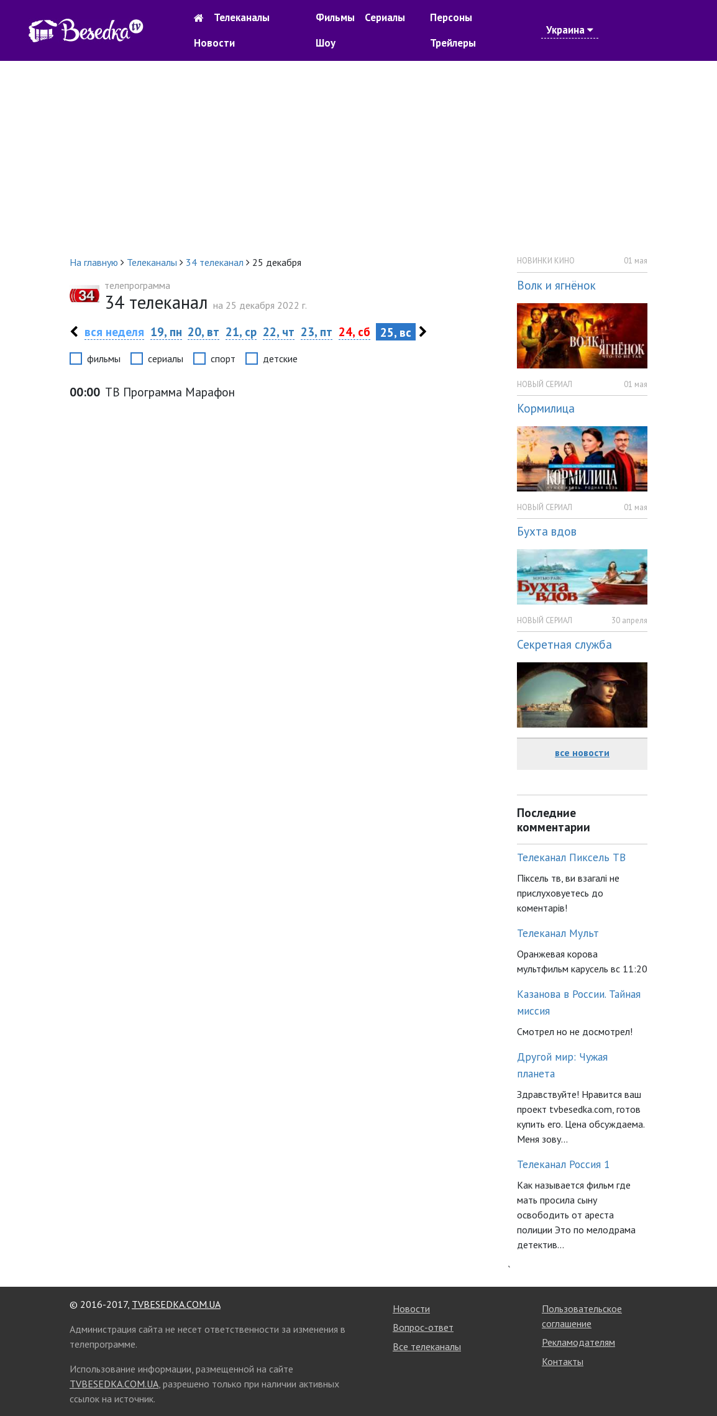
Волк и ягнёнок (556, 285)
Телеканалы (242, 17)
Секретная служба (564, 644)
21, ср (241, 331)
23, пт (316, 331)
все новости (582, 752)
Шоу (326, 43)
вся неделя (114, 331)
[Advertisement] (358, 158)
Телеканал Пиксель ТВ (571, 857)
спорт (223, 358)
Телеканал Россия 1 (563, 1164)
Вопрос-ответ (423, 1327)
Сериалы (385, 17)
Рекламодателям (578, 1342)
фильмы (104, 358)
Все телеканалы (427, 1346)
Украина (569, 30)
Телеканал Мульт (558, 933)
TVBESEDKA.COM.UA (176, 1304)
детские (280, 358)
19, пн (166, 331)
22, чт (279, 331)
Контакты (562, 1361)
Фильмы (335, 17)
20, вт (203, 331)
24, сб (354, 331)
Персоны (451, 17)
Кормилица (546, 408)
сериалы (165, 358)
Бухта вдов (547, 531)
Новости (214, 43)
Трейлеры (453, 43)
